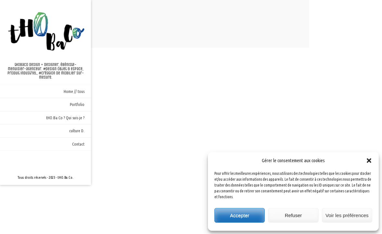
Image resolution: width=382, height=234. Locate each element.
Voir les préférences (347, 215)
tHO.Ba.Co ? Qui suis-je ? (65, 117)
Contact (78, 144)
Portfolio (77, 104)
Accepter (239, 215)
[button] (369, 160)
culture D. (76, 130)
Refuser (293, 215)
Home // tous (74, 91)
